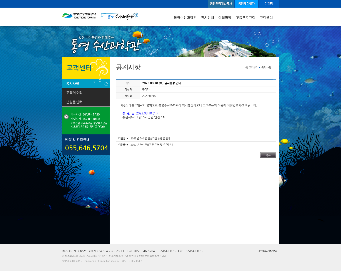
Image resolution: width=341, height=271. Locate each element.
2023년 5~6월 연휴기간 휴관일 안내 (150, 138)
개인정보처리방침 (267, 250)
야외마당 (224, 18)
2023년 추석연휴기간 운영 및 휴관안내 (151, 144)
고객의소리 (74, 93)
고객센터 (266, 18)
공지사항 (72, 84)
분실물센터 (74, 102)
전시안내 (207, 18)
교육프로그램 (245, 18)
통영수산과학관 (185, 18)
